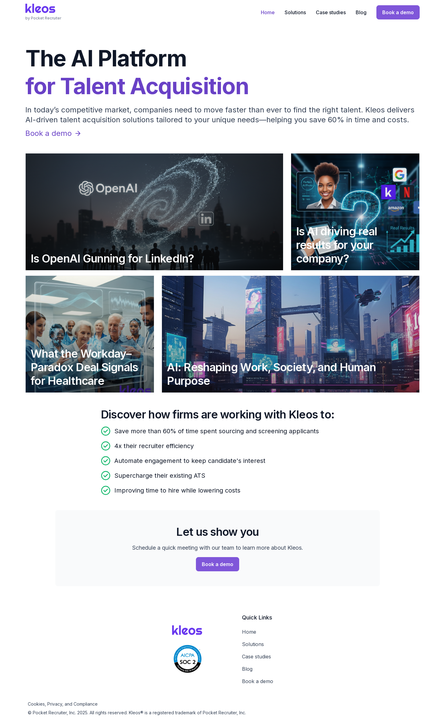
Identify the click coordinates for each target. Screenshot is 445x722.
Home (268, 12)
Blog (361, 12)
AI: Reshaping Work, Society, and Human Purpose (271, 374)
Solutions (295, 12)
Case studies (331, 12)
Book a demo (53, 133)
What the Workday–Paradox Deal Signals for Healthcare (84, 367)
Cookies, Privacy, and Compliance (63, 704)
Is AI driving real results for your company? (336, 245)
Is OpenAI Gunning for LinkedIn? (112, 258)
